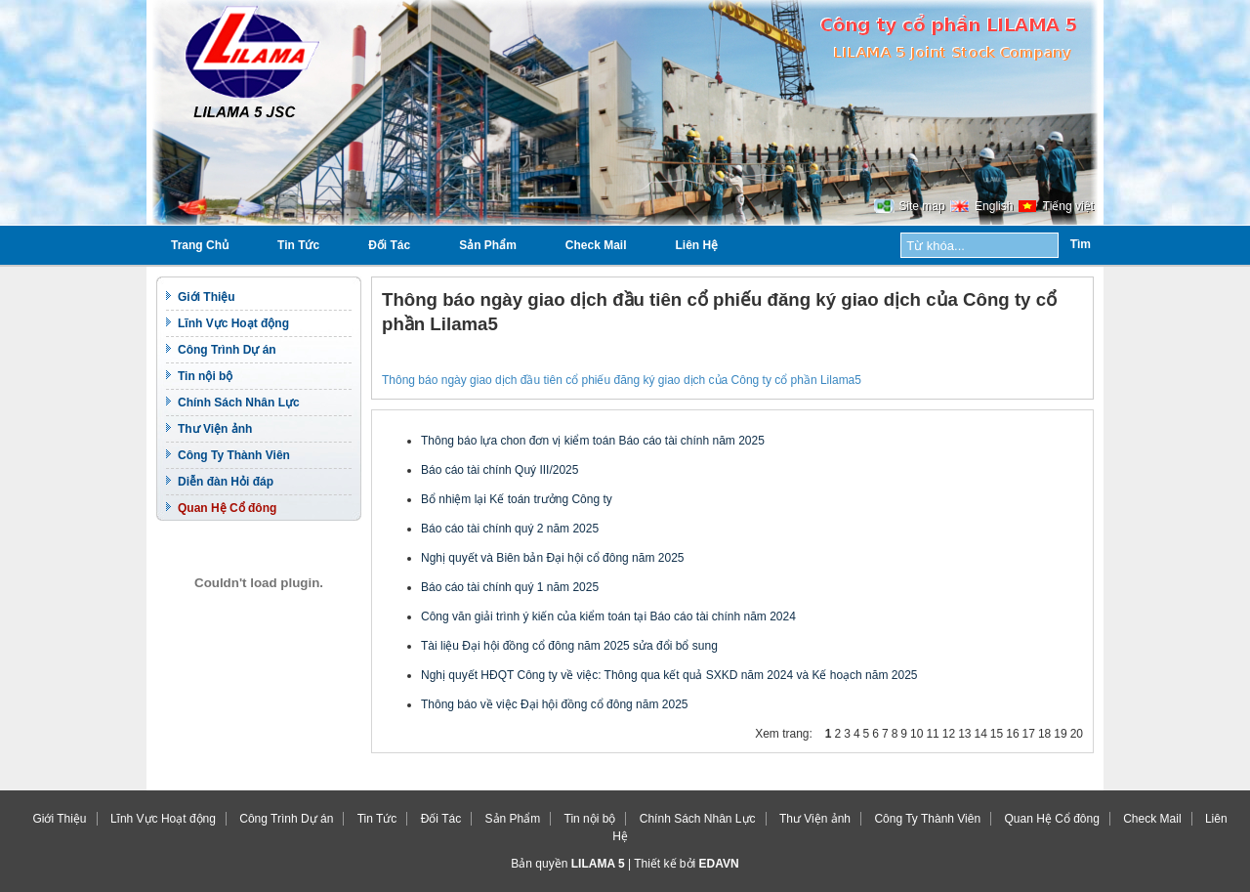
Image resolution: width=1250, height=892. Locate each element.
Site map (921, 206)
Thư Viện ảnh (215, 429)
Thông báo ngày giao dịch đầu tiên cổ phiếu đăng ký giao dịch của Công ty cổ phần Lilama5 (621, 380)
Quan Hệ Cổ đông (227, 508)
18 (1044, 734)
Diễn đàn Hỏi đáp (225, 481)
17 (1028, 734)
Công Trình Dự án (227, 350)
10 (916, 734)
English (994, 206)
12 (948, 734)
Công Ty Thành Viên (234, 455)
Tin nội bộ (205, 376)
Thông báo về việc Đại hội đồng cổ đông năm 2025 (554, 704)
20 (1076, 734)
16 (1012, 734)
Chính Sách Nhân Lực (239, 402)
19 (1060, 734)
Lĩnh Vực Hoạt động (233, 323)
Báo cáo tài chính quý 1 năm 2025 (510, 587)
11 (932, 734)
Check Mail (596, 245)
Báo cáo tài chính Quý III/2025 (499, 470)
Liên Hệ (697, 245)
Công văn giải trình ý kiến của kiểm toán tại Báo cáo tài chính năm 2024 (608, 616)
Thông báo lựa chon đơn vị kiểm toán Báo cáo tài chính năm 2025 (593, 440)
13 (964, 734)
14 (980, 734)
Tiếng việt (1068, 206)
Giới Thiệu (206, 297)
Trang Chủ (200, 245)
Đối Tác (389, 245)
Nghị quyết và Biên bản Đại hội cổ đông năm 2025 (552, 558)
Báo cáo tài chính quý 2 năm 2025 (510, 528)
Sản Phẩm (488, 245)
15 (996, 734)
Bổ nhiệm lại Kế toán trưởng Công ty (516, 499)
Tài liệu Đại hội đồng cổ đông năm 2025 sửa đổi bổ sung (569, 646)
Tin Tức (298, 245)
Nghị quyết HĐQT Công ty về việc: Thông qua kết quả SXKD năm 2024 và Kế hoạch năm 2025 (669, 675)
